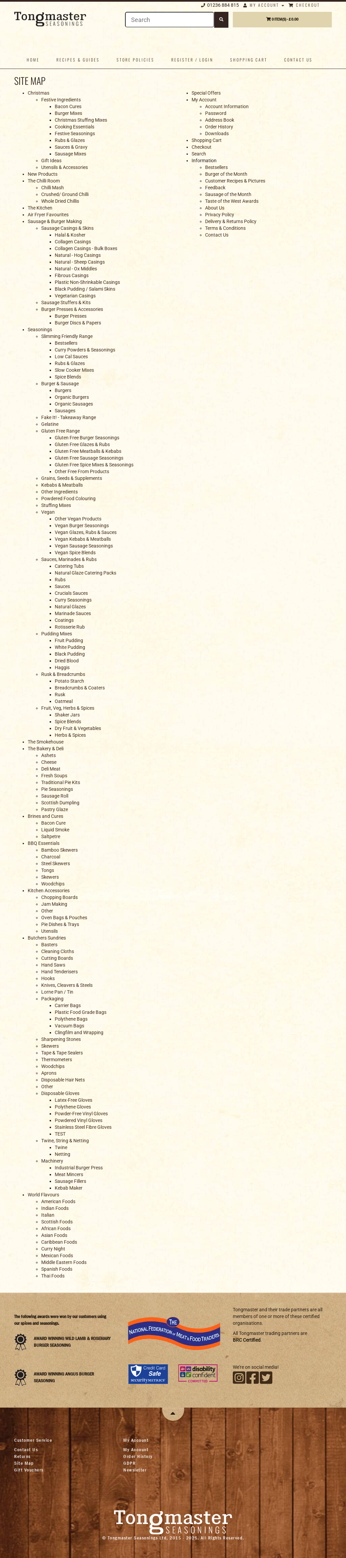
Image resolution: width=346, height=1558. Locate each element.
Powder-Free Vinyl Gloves (81, 1113)
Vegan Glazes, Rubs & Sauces (86, 532)
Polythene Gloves (73, 1107)
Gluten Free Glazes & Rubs (82, 444)
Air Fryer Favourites (48, 214)
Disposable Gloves (60, 1093)
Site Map (24, 1463)
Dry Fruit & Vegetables (78, 728)
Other (47, 911)
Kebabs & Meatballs (62, 485)
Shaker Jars (67, 714)
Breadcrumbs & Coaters (80, 687)
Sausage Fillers (70, 1181)
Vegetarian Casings (75, 295)
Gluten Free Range (60, 431)
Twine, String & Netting (65, 1140)
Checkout (304, 5)
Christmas (38, 93)
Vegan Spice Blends (75, 552)
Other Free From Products (82, 471)
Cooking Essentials (74, 126)
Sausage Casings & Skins (67, 228)
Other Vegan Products (78, 518)
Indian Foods (55, 1208)
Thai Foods (53, 1276)
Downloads (217, 133)
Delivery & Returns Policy (230, 221)
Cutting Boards (57, 958)
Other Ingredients (59, 491)
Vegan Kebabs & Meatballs (83, 539)
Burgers (63, 390)
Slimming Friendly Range (67, 336)
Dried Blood (67, 660)
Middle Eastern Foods (63, 1262)
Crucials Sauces (71, 593)
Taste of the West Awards (231, 201)
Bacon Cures (68, 106)
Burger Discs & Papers (78, 322)
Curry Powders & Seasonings (85, 349)
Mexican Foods (57, 1255)
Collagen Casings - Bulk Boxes (86, 248)
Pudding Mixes (56, 633)
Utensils (49, 931)
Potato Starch (69, 681)
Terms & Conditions (225, 228)
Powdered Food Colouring (68, 498)
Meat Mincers (69, 1174)
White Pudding (70, 647)
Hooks (48, 978)
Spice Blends (68, 377)
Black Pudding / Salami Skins (85, 289)
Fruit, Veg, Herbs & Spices (67, 708)
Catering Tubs (69, 566)
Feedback (215, 187)
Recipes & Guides (78, 60)
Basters (49, 944)
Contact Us (216, 235)
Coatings (64, 620)
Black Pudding (70, 654)
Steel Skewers (55, 863)
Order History (219, 126)
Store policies (135, 60)
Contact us (298, 60)
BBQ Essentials (43, 843)
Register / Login (192, 60)
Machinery (52, 1161)
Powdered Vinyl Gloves (78, 1120)
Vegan (48, 512)
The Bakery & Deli (46, 748)
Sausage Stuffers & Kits (66, 302)
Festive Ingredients (61, 99)
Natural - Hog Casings (78, 255)
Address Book (219, 120)
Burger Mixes (68, 113)
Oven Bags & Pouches (64, 917)
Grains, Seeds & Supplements (71, 478)
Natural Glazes (70, 606)
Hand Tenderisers (59, 971)
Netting (62, 1154)
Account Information (227, 106)
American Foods (58, 1201)
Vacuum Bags (69, 1025)
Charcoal (50, 856)
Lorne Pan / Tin (57, 992)
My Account (263, 5)
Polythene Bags (71, 1019)
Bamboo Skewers (59, 850)
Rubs (60, 579)
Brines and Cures (45, 816)
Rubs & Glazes (70, 140)
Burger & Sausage (60, 383)
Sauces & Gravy (71, 147)
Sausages (65, 410)
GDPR (129, 1463)
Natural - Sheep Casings (80, 262)
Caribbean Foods (59, 1242)
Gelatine (49, 424)
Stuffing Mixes (56, 505)
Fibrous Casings (72, 275)
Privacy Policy (219, 214)
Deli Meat (50, 769)
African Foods (56, 1228)
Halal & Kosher (70, 235)
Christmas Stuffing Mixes (81, 120)
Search (199, 153)
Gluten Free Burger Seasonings (87, 437)
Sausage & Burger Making (55, 221)
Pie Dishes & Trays (60, 924)
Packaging (52, 998)
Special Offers (206, 93)
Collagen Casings (73, 241)
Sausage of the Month (228, 194)
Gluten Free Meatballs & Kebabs (88, 451)
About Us (214, 208)
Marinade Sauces (73, 613)
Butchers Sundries (47, 938)
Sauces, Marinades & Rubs (69, 559)
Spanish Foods (56, 1269)
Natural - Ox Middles (76, 268)
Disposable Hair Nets (63, 1079)
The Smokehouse (46, 742)
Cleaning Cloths (57, 951)
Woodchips (53, 883)
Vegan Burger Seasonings (82, 525)
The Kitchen (40, 208)
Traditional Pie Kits (60, 782)
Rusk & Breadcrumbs (63, 674)
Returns (22, 1456)
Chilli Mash (52, 187)
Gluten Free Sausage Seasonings (89, 458)
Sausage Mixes (70, 153)
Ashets (48, 755)
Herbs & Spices (70, 735)
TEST (60, 1134)
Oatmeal (64, 701)
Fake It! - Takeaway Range (68, 417)
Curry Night (53, 1248)
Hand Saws (53, 965)
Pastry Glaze (54, 809)
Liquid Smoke (55, 829)
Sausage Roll (54, 796)
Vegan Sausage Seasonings (84, 546)
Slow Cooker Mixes (74, 370)
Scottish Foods (57, 1221)
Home (33, 60)
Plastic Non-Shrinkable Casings (87, 282)
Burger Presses (70, 316)
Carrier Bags (68, 1005)
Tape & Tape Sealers (62, 1052)
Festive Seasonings (75, 133)
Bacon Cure (53, 823)
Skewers (50, 877)
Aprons (48, 1073)
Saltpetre (50, 836)
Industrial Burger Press (79, 1167)
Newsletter (135, 1470)
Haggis (62, 667)
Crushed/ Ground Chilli (65, 194)
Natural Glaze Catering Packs (85, 573)
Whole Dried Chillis (60, 201)
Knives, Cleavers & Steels (67, 985)
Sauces (62, 586)
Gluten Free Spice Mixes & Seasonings (94, 464)
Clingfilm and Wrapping (79, 1032)
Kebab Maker (68, 1188)
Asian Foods (54, 1235)
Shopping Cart (248, 60)
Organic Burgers (72, 397)
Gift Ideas (51, 160)
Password (215, 113)
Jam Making (54, 904)
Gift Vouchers (29, 1470)
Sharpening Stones (61, 1039)
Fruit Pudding (69, 640)
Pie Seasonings (57, 789)
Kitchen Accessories (49, 890)
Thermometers (56, 1059)
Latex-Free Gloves (73, 1100)
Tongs (47, 870)
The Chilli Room (44, 181)
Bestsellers (66, 343)
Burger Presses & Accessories (72, 309)
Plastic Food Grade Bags (80, 1012)
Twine (61, 1147)
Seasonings (40, 329)
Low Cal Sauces (71, 356)
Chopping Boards (59, 897)
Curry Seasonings (73, 600)
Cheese (48, 762)
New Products (42, 174)
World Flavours (43, 1194)
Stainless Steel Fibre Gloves (83, 1127)
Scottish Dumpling (60, 802)
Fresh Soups (54, 775)
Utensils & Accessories (64, 167)
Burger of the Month (226, 174)
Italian (47, 1215)
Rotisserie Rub (70, 627)
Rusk (60, 694)
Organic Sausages (74, 404)
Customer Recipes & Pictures (235, 181)
